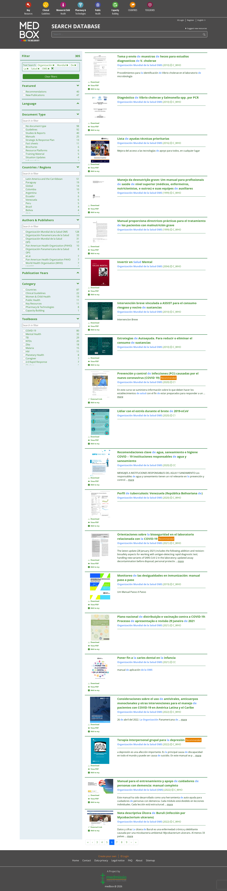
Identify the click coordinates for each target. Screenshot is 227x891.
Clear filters (51, 76)
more (120, 396)
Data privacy (101, 860)
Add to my (93, 89)
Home (75, 860)
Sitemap (150, 860)
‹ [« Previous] (92, 842)
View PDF (93, 85)
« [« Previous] (87, 842)
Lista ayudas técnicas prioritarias (143, 139)
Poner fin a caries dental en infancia (146, 658)
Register (190, 20)
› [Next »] (131, 842)
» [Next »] (135, 842)
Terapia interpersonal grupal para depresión (151, 740)
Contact (86, 860)
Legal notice (118, 860)
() (140, 789)
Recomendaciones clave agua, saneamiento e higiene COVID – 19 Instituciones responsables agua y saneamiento (157, 456)
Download (93, 82)
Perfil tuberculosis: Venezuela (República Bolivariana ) (160, 493)
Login (180, 20)
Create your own (107, 856)
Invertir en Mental (134, 262)
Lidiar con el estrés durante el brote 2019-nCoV (152, 411)
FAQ (130, 860)
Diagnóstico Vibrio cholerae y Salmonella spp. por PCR (158, 97)
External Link (95, 399)
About (139, 860)
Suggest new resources (196, 28)
